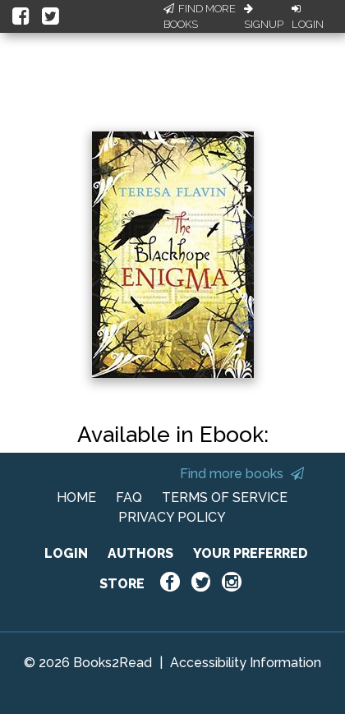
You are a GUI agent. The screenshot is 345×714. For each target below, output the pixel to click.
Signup (263, 17)
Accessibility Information (245, 662)
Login (308, 17)
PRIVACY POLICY (172, 517)
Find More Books (199, 16)
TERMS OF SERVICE (225, 497)
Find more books (242, 473)
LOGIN (66, 553)
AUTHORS (140, 553)
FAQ (129, 497)
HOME (76, 497)
